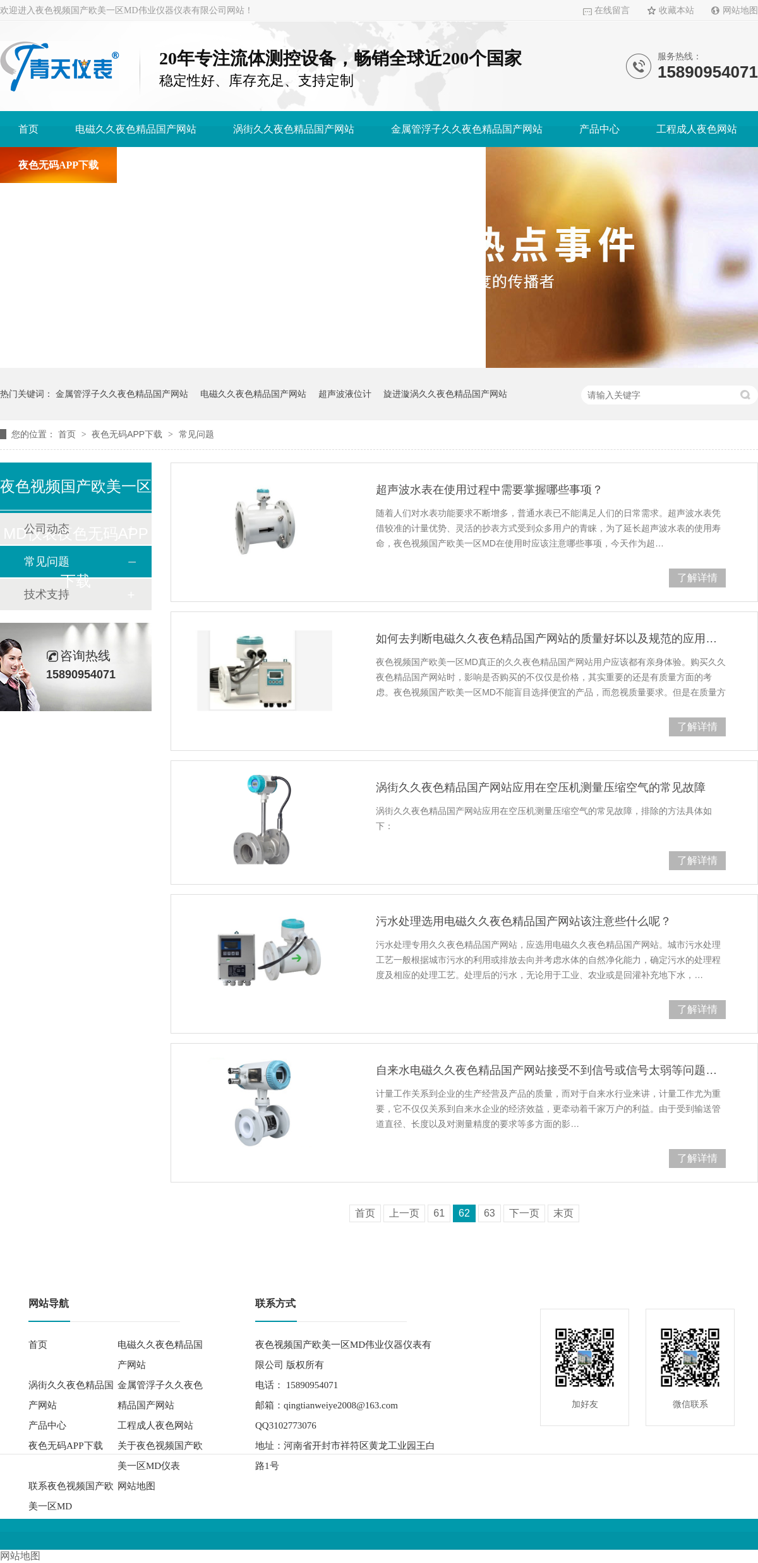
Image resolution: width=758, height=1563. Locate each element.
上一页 (404, 1213)
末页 (563, 1213)
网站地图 (740, 10)
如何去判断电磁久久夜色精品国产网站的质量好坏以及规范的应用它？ (551, 638)
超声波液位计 (344, 394)
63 (489, 1213)
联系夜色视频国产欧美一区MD (398, 165)
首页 (28, 129)
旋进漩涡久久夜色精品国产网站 (445, 394)
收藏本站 (676, 10)
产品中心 (599, 129)
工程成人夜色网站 (696, 129)
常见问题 (196, 434)
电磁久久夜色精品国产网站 (135, 129)
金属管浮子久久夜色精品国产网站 (467, 129)
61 (439, 1213)
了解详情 (697, 577)
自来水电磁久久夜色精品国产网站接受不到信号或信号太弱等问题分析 (551, 1070)
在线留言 (612, 10)
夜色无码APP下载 (58, 165)
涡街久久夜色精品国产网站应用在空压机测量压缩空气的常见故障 (541, 787)
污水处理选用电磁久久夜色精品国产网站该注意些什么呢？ (523, 921)
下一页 (524, 1213)
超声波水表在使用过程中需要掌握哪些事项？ (489, 489)
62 (464, 1213)
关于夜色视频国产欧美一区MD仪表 (214, 165)
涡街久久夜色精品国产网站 (293, 129)
